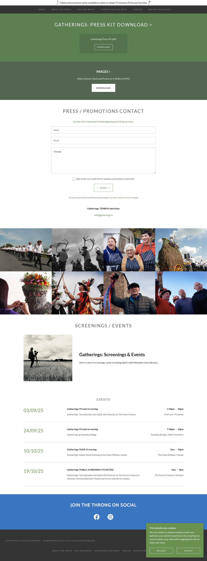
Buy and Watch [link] (86, 9)
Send (103, 188)
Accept (188, 551)
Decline (161, 551)
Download (103, 47)
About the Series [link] (61, 9)
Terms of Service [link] (127, 198)
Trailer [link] (137, 9)
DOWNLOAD (103, 88)
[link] (96, 517)
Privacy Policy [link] (113, 198)
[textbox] (103, 130)
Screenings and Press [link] (114, 9)
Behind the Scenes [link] (159, 9)
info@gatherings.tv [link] (103, 215)
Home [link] (42, 9)
